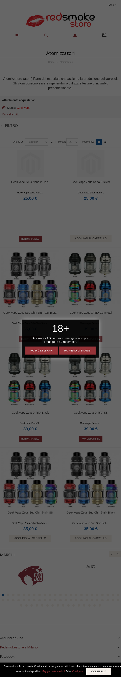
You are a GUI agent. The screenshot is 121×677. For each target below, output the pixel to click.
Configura (77, 671)
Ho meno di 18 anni (77, 350)
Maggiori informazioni (53, 671)
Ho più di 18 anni (41, 350)
